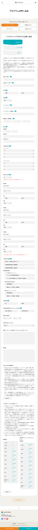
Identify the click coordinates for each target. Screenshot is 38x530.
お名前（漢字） (7, 76)
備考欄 (4, 347)
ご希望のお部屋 (7, 258)
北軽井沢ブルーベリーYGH (10, 290)
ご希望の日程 (7, 146)
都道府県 (5, 134)
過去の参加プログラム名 (8, 322)
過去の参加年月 (6, 315)
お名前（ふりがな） (8, 82)
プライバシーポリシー (21, 523)
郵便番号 (5, 129)
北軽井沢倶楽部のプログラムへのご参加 (12, 308)
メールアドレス (7, 105)
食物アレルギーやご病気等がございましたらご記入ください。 (16, 330)
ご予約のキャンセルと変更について (10, 403)
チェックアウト (6, 160)
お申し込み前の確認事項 (8, 365)
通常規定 (5, 439)
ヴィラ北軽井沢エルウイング (10, 273)
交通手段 (6, 300)
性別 (5, 90)
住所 (5, 126)
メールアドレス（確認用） (9, 111)
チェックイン (6, 148)
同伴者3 (5, 232)
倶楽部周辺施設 (6, 270)
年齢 (5, 97)
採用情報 (14, 523)
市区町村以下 (6, 139)
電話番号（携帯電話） (9, 118)
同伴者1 (5, 183)
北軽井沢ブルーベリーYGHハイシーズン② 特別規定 (27, 439)
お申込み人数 (7, 174)
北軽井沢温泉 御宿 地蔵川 (10, 281)
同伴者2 (5, 207)
